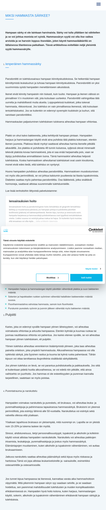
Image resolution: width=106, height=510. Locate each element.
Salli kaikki (86, 277)
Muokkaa (53, 277)
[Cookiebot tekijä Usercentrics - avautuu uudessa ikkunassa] (91, 230)
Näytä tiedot (92, 269)
